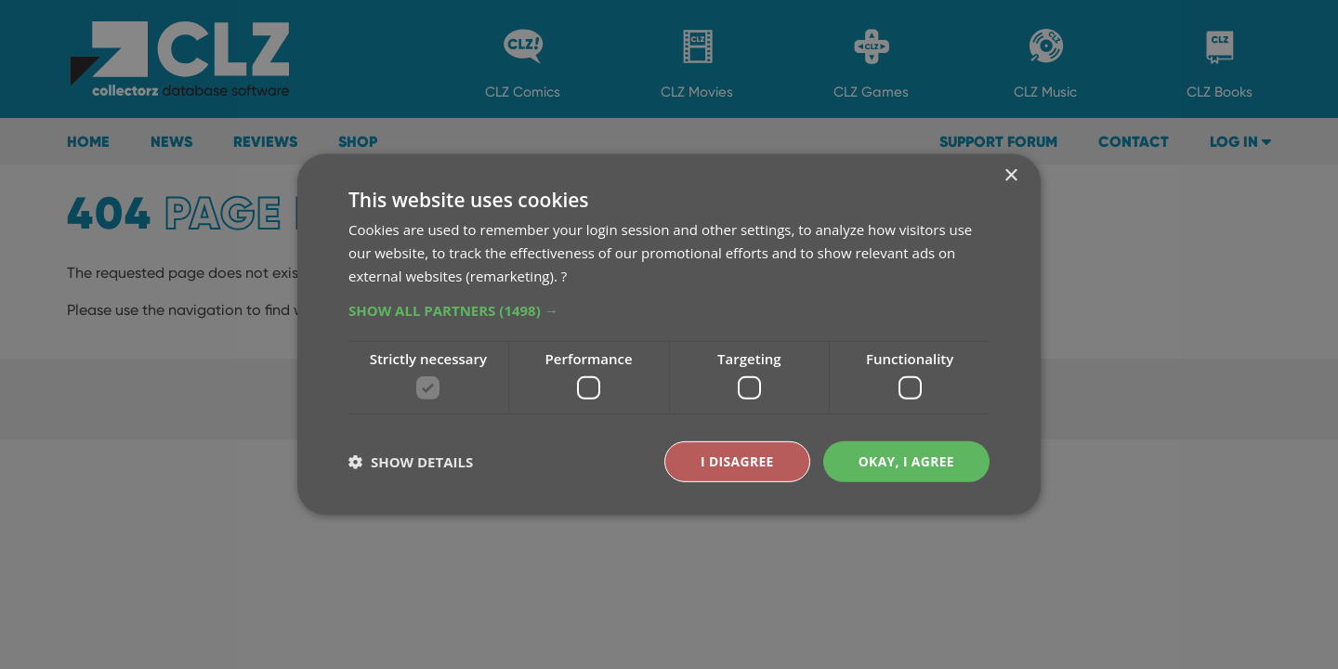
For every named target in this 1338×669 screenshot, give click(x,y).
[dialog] (669, 334)
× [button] (1010, 176)
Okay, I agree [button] (905, 461)
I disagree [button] (736, 461)
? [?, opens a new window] (564, 275)
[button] (669, 309)
